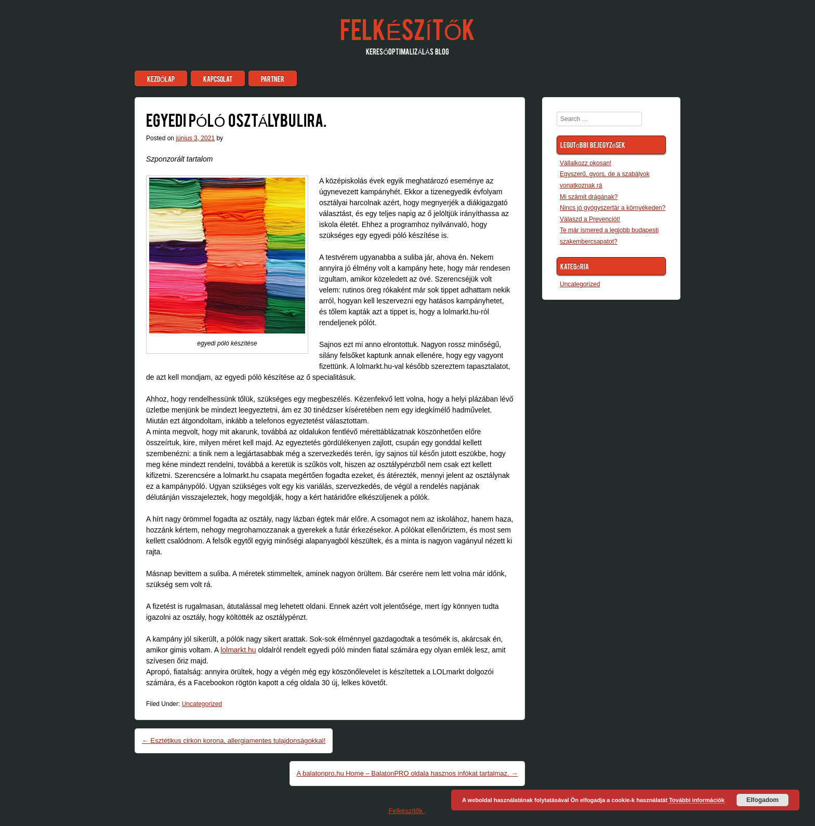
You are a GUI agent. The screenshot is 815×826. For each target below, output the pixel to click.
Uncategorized (202, 704)
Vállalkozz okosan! (585, 163)
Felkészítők (407, 28)
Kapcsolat (217, 78)
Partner (272, 78)
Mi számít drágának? (588, 197)
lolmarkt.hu (238, 650)
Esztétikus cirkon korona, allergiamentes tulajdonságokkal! (233, 740)
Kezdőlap (161, 78)
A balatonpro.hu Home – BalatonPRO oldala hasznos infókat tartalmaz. (407, 773)
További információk (697, 800)
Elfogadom (762, 800)
